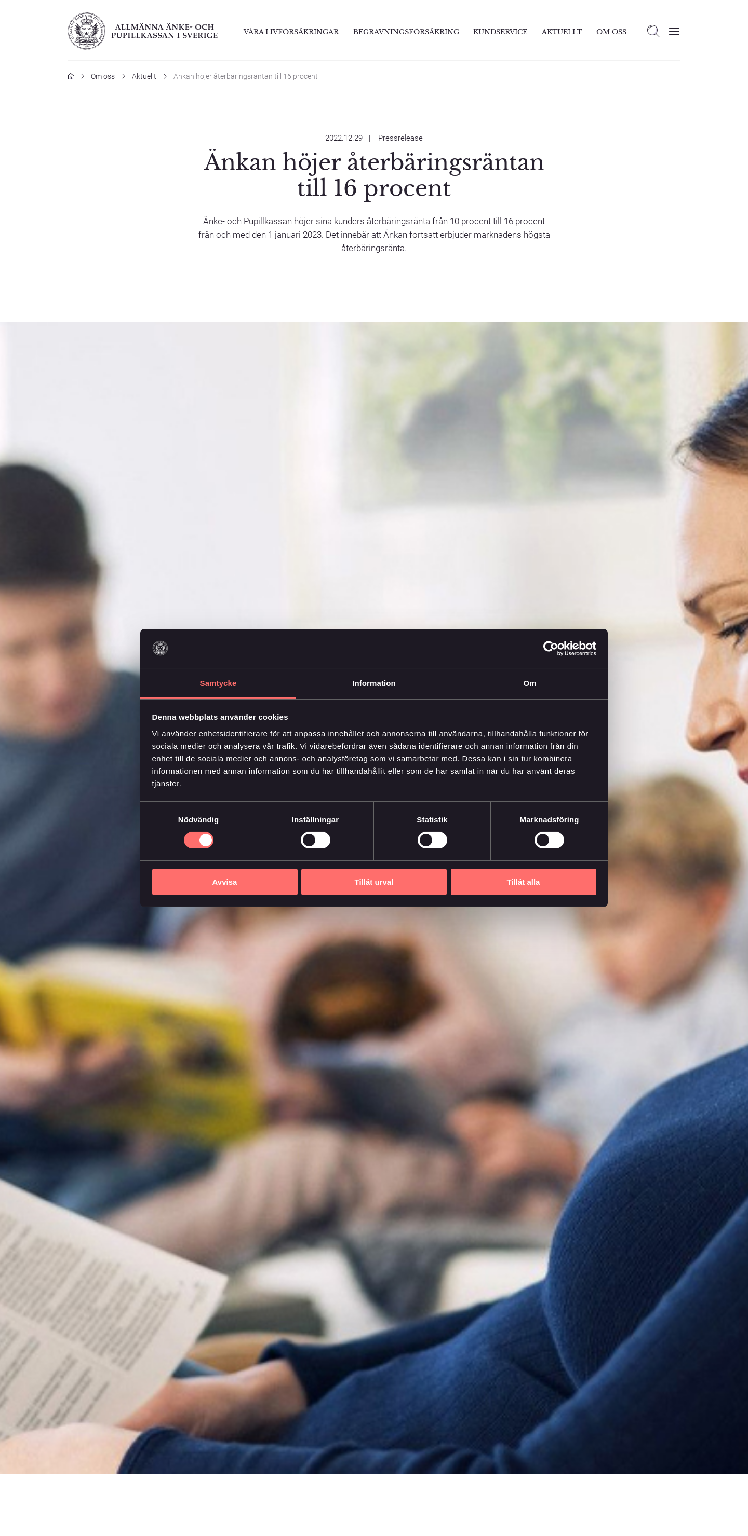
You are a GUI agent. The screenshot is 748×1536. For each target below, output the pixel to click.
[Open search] (653, 31)
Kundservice (500, 32)
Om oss (103, 76)
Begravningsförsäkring (406, 32)
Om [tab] (529, 683)
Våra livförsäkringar (291, 32)
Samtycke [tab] (218, 683)
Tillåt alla (523, 881)
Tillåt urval (374, 881)
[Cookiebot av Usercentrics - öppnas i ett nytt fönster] (550, 648)
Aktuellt (562, 32)
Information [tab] (374, 683)
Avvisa (224, 881)
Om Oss (611, 32)
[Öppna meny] (674, 31)
